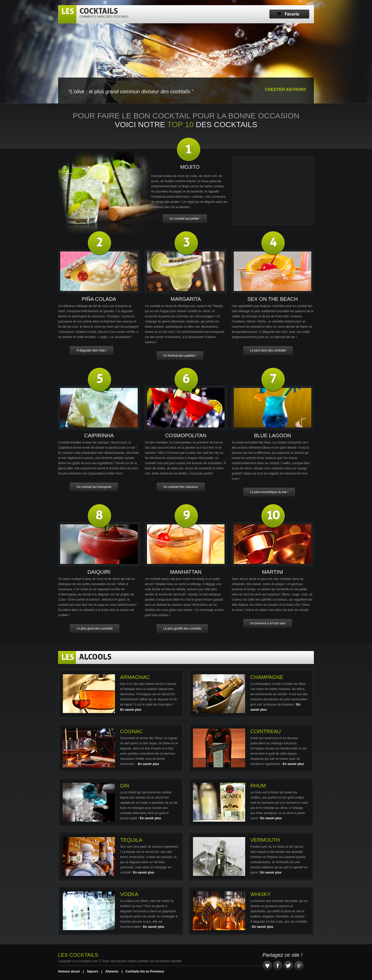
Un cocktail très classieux (180, 487)
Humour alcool (69, 971)
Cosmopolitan (185, 435)
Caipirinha (99, 435)
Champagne (266, 677)
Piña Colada (99, 299)
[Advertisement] (273, 190)
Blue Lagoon (272, 435)
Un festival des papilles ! (180, 355)
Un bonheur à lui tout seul (267, 623)
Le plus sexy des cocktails (268, 350)
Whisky (260, 894)
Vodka (129, 894)
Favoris (289, 14)
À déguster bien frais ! (91, 350)
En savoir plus (130, 709)
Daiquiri (99, 572)
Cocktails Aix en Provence (145, 971)
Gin (124, 785)
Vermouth (265, 840)
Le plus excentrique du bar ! (269, 492)
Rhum (258, 785)
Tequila (131, 840)
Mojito (189, 167)
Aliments (112, 971)
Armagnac (135, 677)
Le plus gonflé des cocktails (182, 628)
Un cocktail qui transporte (93, 487)
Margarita (186, 299)
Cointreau (265, 731)
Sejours (92, 971)
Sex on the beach (272, 299)
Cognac (131, 731)
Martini (272, 572)
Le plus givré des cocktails (94, 628)
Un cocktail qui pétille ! (184, 218)
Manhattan (185, 572)
